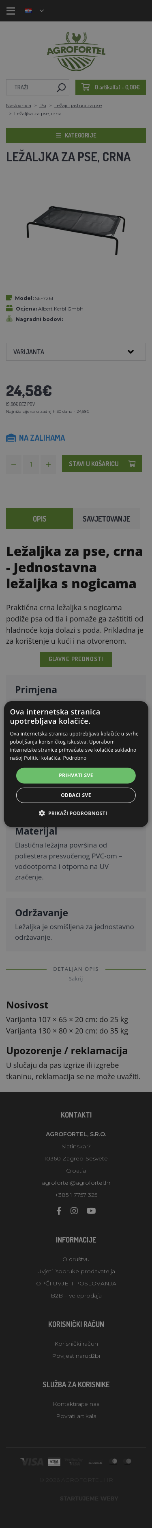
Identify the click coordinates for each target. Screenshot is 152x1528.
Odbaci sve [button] (76, 795)
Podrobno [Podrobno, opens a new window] (74, 757)
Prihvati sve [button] (76, 775)
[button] (76, 813)
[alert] (76, 764)
